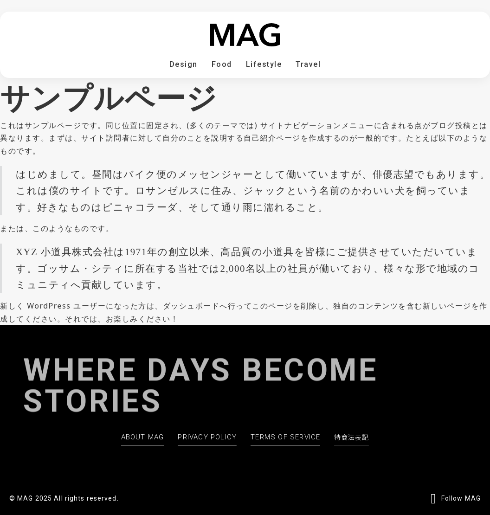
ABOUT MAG (142, 437)
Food (222, 64)
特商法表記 (351, 437)
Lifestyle (264, 64)
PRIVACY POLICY (207, 437)
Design (183, 64)
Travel (308, 64)
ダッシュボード (191, 306)
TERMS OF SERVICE (285, 437)
